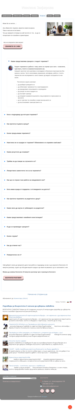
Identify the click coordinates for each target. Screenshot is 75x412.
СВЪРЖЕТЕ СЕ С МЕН (12, 46)
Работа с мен (17, 15)
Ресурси (26, 15)
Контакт (57, 15)
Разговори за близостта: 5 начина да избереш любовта (28, 306)
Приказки (34, 15)
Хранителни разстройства (19, 357)
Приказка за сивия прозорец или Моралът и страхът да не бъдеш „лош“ (36, 332)
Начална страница (37, 294)
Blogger (44, 396)
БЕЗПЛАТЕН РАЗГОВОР (13, 278)
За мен (50, 15)
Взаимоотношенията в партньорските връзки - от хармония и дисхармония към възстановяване (40, 316)
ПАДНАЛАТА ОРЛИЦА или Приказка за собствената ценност (32, 324)
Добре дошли (7, 15)
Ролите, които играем (17, 341)
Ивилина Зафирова (37, 8)
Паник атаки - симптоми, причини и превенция (27, 366)
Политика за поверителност (11, 381)
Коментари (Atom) (21, 298)
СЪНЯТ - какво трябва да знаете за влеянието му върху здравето (34, 349)
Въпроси (42, 15)
